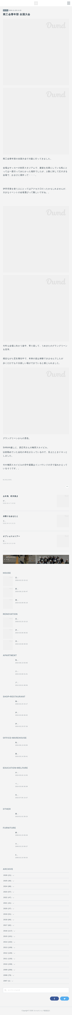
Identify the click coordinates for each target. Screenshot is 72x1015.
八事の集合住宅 (21, 672)
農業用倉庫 (19, 754)
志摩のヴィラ (20, 578)
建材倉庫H (19, 814)
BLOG (6, 10)
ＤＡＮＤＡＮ (20, 844)
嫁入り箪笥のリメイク (23, 833)
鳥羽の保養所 (20, 660)
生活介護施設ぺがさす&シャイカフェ (29, 795)
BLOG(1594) (7, 479)
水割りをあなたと (10, 516)
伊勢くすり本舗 (21, 630)
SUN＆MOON (20, 855)
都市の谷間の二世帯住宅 (24, 600)
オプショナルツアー (11, 537)
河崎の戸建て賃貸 (22, 642)
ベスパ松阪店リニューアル (25, 784)
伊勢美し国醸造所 (22, 724)
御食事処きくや (21, 702)
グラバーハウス (21, 683)
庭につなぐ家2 (20, 589)
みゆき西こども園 (22, 773)
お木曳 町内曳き (10, 496)
